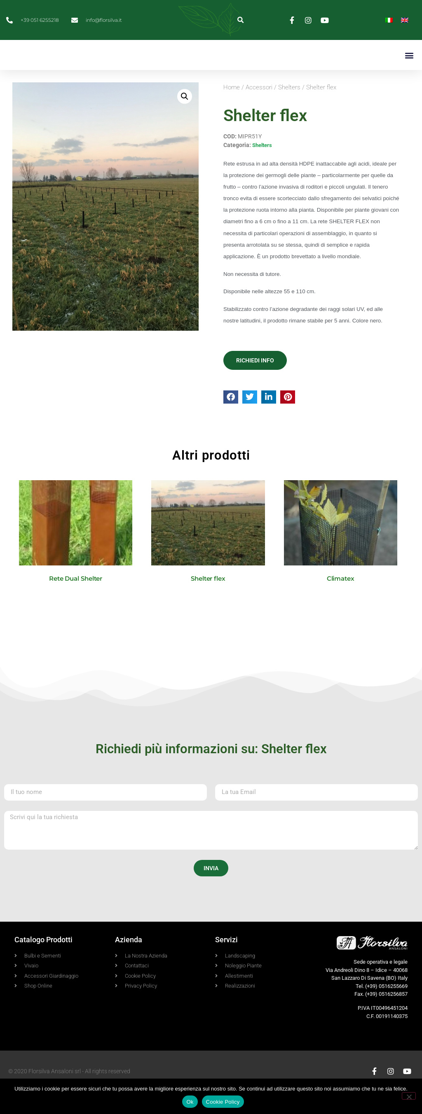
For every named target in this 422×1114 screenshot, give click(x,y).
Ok (189, 1102)
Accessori (259, 109)
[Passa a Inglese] (405, 20)
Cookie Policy (223, 1102)
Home (231, 109)
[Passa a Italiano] (389, 20)
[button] (240, 20)
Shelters (289, 109)
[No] (409, 1096)
